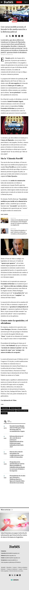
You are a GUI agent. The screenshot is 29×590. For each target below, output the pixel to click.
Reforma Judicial (22, 410)
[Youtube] (17, 575)
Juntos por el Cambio (8, 410)
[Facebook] (10, 575)
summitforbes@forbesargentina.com (12, 557)
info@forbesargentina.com (10, 555)
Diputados (5, 408)
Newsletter (9, 567)
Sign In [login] (26, 2)
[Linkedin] (20, 575)
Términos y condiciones (12, 569)
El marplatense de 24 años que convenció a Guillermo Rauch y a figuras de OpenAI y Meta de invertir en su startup (17, 479)
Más (16, 421)
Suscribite (19, 2)
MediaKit (3, 567)
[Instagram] (14, 575)
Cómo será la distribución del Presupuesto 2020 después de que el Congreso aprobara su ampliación (19, 222)
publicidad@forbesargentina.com (12, 553)
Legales (20, 569)
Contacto (15, 567)
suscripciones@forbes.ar (12, 560)
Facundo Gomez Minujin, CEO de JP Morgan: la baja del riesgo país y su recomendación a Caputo (17, 428)
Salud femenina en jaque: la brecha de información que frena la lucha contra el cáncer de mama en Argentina (14, 535)
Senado (4, 413)
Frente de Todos (15, 408)
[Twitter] (12, 575)
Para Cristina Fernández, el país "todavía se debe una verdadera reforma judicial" (19, 232)
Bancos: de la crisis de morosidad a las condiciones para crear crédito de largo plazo (16, 454)
